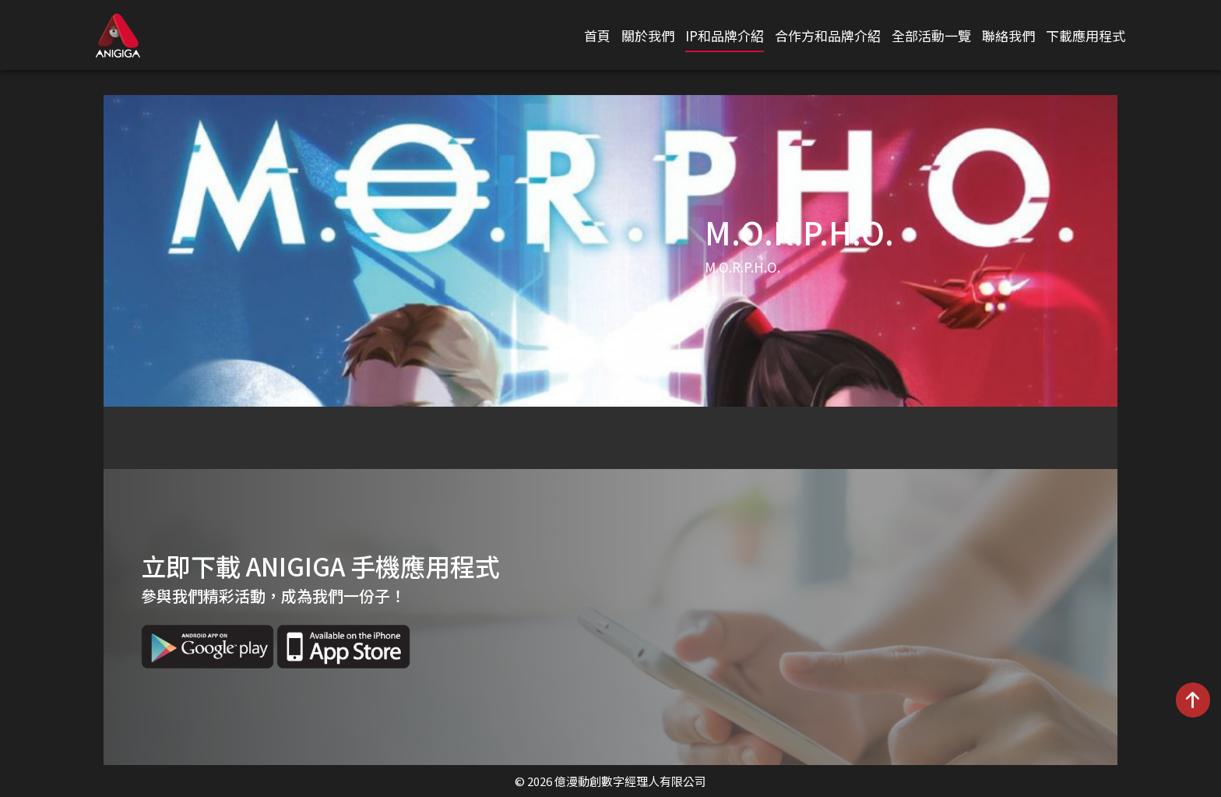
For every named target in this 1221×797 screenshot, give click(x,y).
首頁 (597, 35)
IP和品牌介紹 (724, 35)
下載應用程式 (1085, 35)
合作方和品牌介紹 (828, 35)
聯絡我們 (1008, 35)
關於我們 (647, 35)
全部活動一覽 (931, 35)
